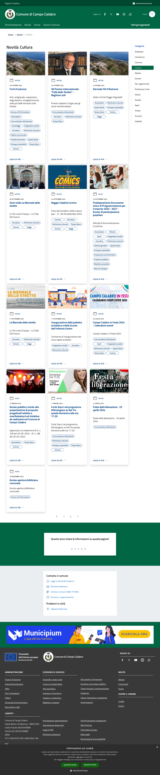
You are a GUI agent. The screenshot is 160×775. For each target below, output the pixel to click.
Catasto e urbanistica (52, 697)
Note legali (85, 734)
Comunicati (123, 684)
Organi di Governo (13, 679)
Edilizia (138, 73)
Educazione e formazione (91, 679)
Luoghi (121, 701)
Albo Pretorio (86, 725)
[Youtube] (116, 14)
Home (10, 34)
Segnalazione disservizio (53, 725)
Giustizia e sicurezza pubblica (93, 684)
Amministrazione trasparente (93, 720)
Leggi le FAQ (48, 729)
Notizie (15, 80)
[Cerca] (152, 14)
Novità (20, 34)
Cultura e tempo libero (52, 684)
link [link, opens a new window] (104, 760)
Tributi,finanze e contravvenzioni (95, 688)
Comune (138, 62)
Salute (137, 94)
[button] (80, 770)
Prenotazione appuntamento (55, 720)
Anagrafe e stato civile (52, 679)
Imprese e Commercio (52, 693)
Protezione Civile (142, 89)
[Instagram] (123, 14)
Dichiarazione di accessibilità (93, 739)
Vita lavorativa (49, 688)
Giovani (138, 78)
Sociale (138, 99)
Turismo (138, 116)
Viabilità (138, 121)
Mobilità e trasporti (51, 702)
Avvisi (98, 194)
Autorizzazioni (87, 702)
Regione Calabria (12, 3)
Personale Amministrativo (16, 702)
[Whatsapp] (129, 14)
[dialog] (80, 760)
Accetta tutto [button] (70, 765)
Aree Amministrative (14, 684)
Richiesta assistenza (51, 734)
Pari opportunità (142, 83)
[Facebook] (103, 14)
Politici (8, 697)
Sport (137, 105)
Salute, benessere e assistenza (94, 697)
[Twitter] (110, 14)
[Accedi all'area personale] (142, 3)
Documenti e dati (12, 707)
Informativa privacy (89, 729)
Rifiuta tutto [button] (90, 765)
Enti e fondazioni (12, 693)
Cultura (138, 67)
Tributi (137, 110)
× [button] (157, 747)
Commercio (140, 57)
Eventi (121, 706)
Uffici (7, 688)
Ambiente (139, 51)
